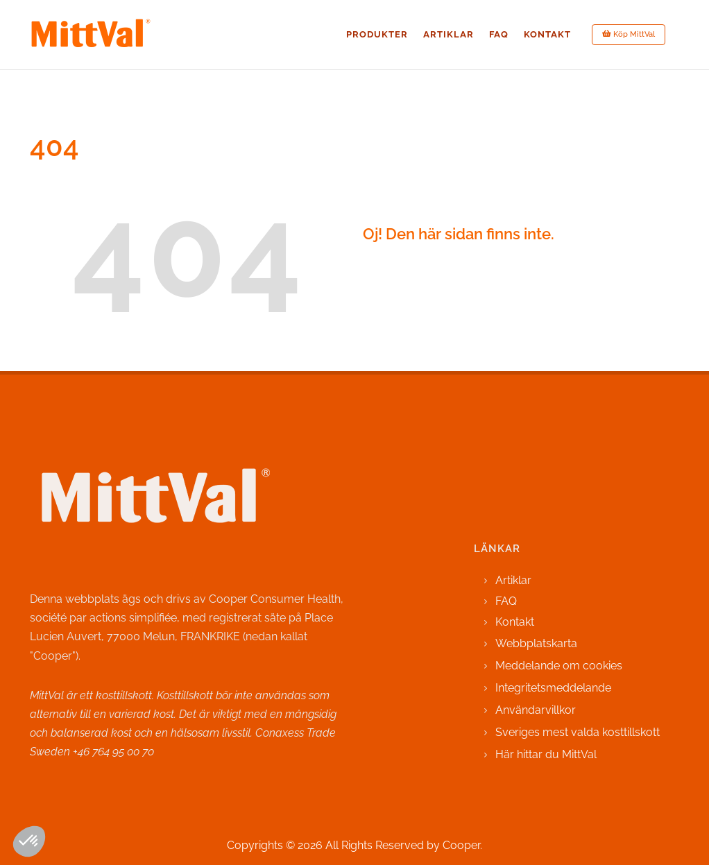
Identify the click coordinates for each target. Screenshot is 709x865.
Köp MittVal (628, 34)
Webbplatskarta (536, 643)
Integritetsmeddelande (553, 687)
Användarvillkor (535, 710)
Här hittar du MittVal (546, 754)
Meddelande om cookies (558, 665)
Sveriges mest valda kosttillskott (577, 732)
